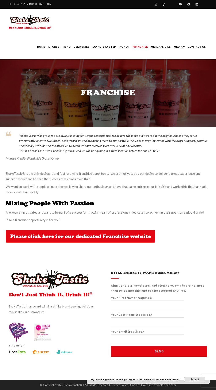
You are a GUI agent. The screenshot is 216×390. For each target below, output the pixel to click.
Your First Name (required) (147, 302)
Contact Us (197, 46)
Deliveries (81, 46)
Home (41, 46)
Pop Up (124, 46)
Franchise (140, 46)
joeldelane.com (166, 385)
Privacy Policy (119, 385)
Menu (66, 46)
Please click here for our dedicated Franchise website (80, 236)
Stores (53, 46)
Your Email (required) (147, 336)
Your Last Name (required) (147, 319)
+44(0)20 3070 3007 (38, 3)
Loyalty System (104, 46)
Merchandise (161, 46)
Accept (194, 379)
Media (179, 46)
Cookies (135, 385)
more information (169, 379)
